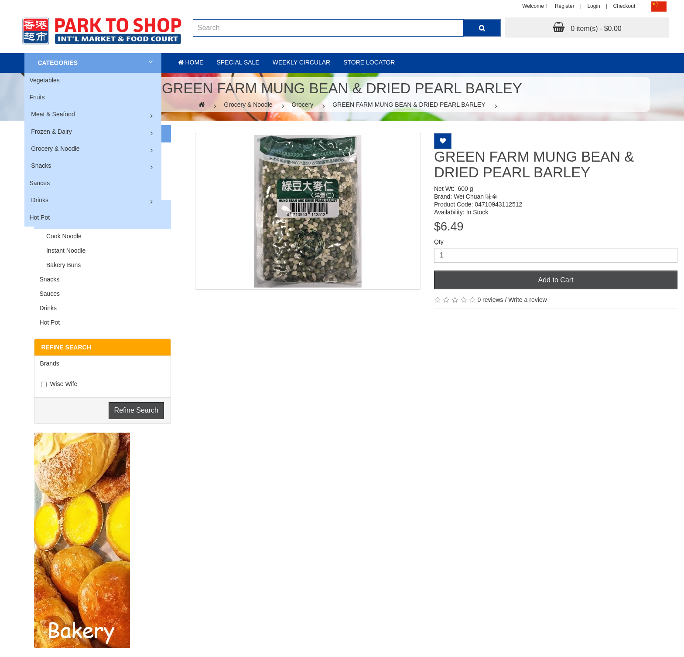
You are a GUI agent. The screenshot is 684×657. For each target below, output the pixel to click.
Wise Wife (59, 383)
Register (565, 6)
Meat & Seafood (53, 114)
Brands (49, 363)
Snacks (41, 165)
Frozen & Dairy (51, 131)
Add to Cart (556, 280)
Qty (439, 241)
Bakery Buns (60, 264)
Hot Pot (39, 217)
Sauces (39, 182)
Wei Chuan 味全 (476, 196)
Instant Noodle (62, 250)
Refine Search (136, 410)
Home (191, 62)
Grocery (303, 104)
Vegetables (44, 80)
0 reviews (490, 299)
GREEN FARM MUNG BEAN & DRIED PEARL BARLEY (408, 104)
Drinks (39, 199)
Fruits (36, 97)
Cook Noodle (60, 236)
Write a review (527, 299)
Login (593, 6)
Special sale (237, 62)
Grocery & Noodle (55, 148)
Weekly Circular (302, 62)
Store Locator (369, 62)
